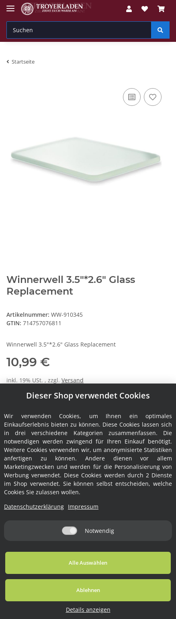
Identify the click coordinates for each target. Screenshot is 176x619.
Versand (72, 380)
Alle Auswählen (88, 562)
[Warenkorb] (161, 9)
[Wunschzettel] (145, 9)
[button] (129, 9)
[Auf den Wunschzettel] (153, 97)
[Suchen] (78, 30)
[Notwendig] (69, 530)
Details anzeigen (88, 609)
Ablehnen (88, 590)
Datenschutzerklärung (34, 506)
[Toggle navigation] (10, 5)
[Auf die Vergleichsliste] (132, 97)
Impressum (83, 506)
